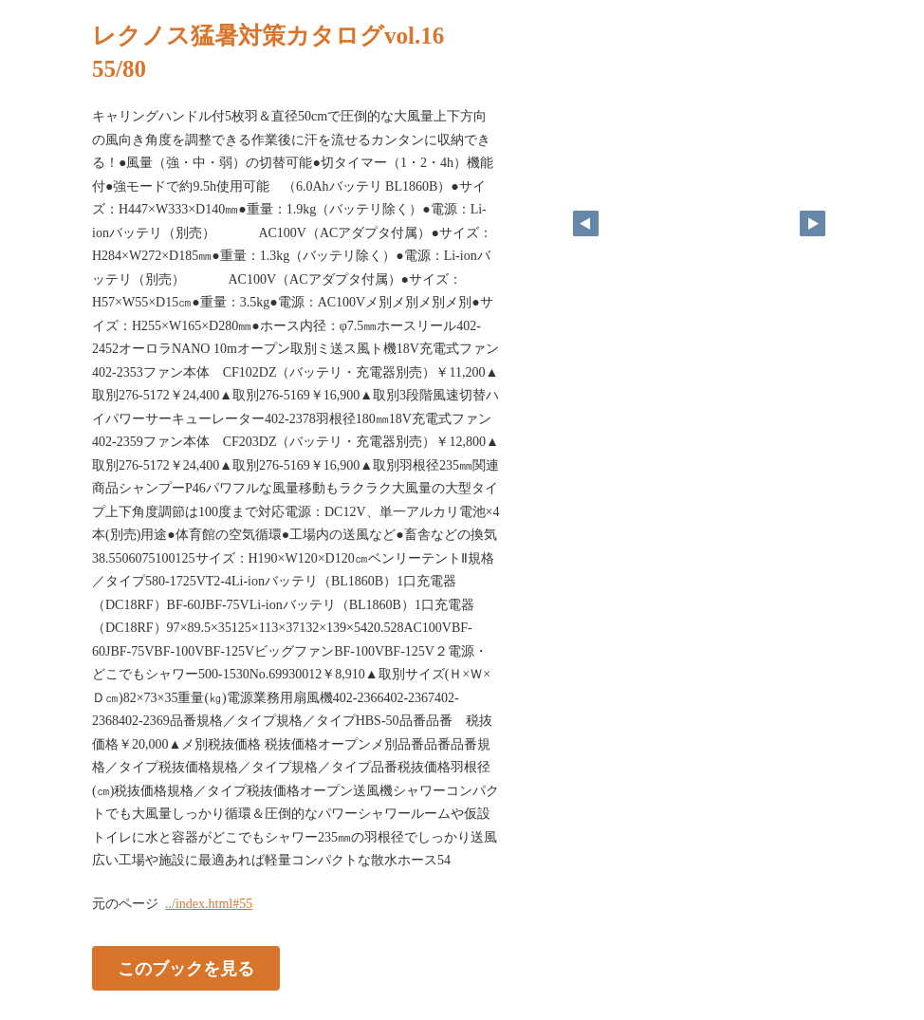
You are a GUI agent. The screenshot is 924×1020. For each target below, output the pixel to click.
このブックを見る (186, 967)
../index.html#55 (208, 904)
